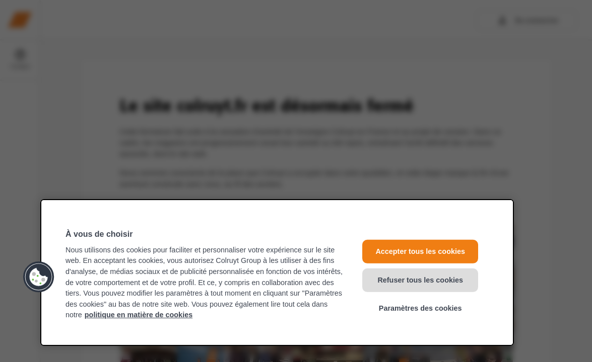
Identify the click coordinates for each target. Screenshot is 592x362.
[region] (277, 272)
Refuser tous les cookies (420, 280)
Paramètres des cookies (420, 308)
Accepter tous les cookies (420, 251)
